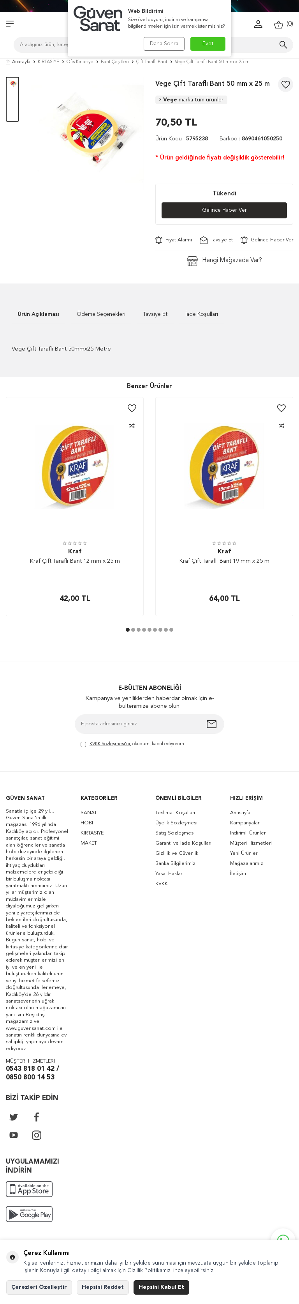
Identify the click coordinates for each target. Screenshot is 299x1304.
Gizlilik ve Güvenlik (176, 853)
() (283, 24)
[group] (87, 133)
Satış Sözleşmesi (175, 833)
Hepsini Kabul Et (161, 1287)
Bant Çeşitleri (115, 62)
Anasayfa (18, 62)
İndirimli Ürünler (248, 833)
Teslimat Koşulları (175, 812)
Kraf (74, 552)
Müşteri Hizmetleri (251, 843)
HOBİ (87, 823)
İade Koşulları (201, 314)
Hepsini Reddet (103, 1287)
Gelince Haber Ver (224, 210)
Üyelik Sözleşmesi (176, 823)
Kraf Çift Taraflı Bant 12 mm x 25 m (75, 561)
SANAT (89, 812)
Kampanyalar (244, 823)
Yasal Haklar (168, 873)
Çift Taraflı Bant (151, 62)
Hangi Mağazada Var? (224, 261)
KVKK (161, 883)
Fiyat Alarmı (173, 240)
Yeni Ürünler (243, 853)
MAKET (89, 843)
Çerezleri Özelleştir (39, 1287)
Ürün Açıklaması (38, 314)
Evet (208, 43)
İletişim (238, 873)
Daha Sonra (164, 43)
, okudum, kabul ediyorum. (133, 745)
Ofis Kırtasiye (80, 62)
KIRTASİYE (48, 62)
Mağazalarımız (246, 863)
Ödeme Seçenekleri (101, 314)
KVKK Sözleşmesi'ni (110, 744)
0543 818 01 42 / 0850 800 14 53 (32, 1073)
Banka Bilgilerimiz (175, 863)
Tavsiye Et (216, 240)
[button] (128, 630)
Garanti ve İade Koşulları (183, 843)
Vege (191, 100)
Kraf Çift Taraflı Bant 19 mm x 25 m (224, 561)
